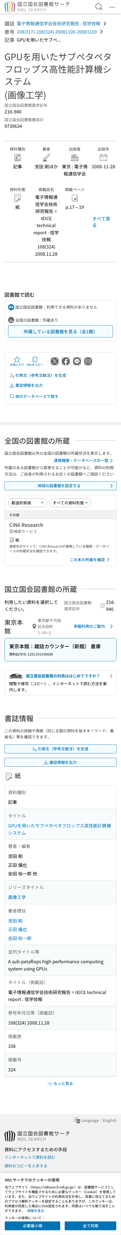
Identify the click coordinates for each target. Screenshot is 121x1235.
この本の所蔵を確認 (91, 559)
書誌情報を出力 (26, 385)
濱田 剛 (15, 920)
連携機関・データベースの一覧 (84, 460)
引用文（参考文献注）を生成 (37, 375)
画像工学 (17, 897)
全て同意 (90, 1225)
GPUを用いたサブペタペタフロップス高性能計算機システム (59, 829)
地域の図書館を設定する (76, 485)
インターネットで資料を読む (29, 1157)
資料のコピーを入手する (25, 1165)
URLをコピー (34, 361)
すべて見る (101, 221)
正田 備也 (17, 929)
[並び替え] (27, 502)
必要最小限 (32, 1225)
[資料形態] (70, 502)
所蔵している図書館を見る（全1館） (61, 331)
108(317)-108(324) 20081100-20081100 (57, 31)
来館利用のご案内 (94, 626)
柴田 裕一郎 (20, 938)
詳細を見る (35, 1210)
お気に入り (17, 361)
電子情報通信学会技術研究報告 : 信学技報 (58, 23)
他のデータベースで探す (33, 396)
